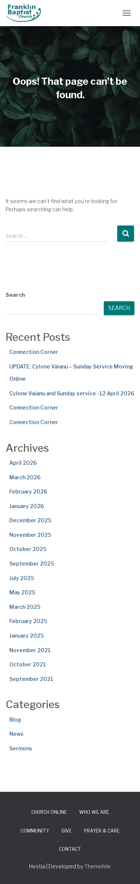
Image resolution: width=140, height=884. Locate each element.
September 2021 (31, 679)
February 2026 (28, 491)
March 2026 (25, 477)
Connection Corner (33, 352)
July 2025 (21, 578)
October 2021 (27, 664)
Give (66, 831)
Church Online (49, 812)
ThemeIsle (97, 866)
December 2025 (30, 520)
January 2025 (26, 635)
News (16, 734)
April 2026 (23, 463)
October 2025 (27, 549)
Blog (15, 719)
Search (15, 295)
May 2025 (22, 592)
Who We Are (94, 812)
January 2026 (26, 506)
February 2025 (28, 621)
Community (35, 831)
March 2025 (24, 607)
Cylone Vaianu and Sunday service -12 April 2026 (71, 393)
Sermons (20, 748)
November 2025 (30, 535)
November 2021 (30, 650)
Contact (70, 849)
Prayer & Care (101, 831)
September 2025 (31, 563)
